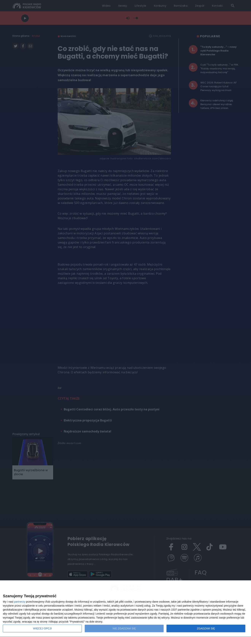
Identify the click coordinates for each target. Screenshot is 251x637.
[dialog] (125, 609)
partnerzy (19, 601)
